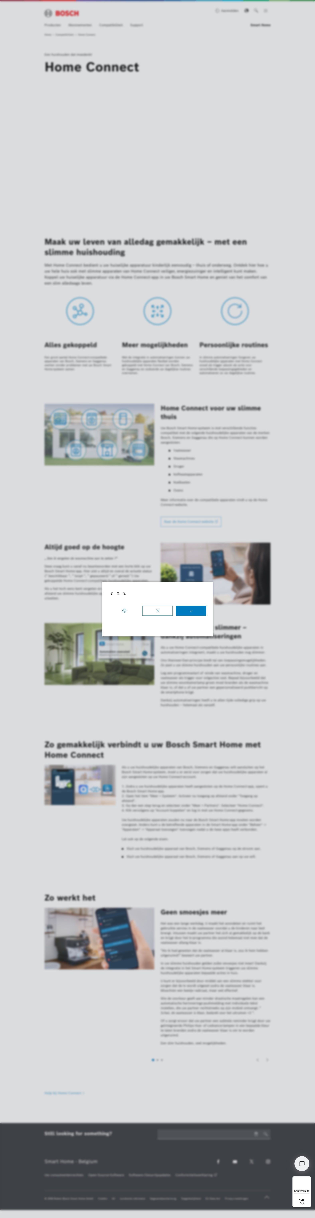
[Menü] (308, 1178)
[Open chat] (301, 1163)
